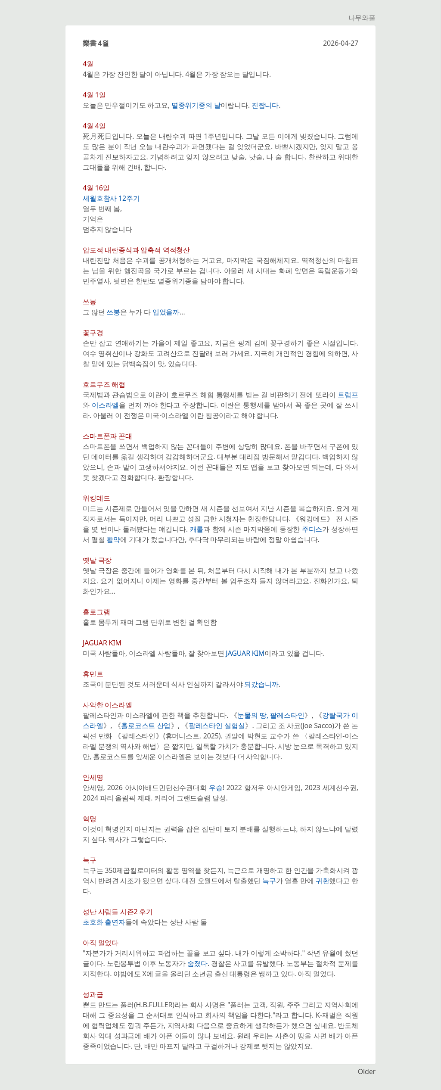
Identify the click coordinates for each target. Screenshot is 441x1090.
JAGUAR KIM (245, 653)
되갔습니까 (261, 684)
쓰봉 (113, 312)
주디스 (312, 529)
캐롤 (197, 529)
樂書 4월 (96, 43)
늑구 (269, 880)
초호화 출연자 (104, 922)
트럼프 (348, 394)
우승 (216, 787)
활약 (113, 539)
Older (367, 1071)
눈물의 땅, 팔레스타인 (270, 715)
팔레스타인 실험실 (217, 725)
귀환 (322, 880)
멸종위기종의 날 (196, 105)
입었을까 (166, 312)
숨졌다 (197, 963)
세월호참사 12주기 (111, 198)
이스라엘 (105, 405)
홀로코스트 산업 (146, 725)
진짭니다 (265, 105)
